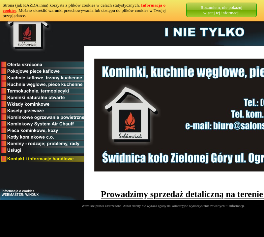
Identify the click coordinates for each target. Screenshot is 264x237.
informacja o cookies (18, 191)
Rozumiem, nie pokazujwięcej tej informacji (222, 10)
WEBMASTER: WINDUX (20, 195)
